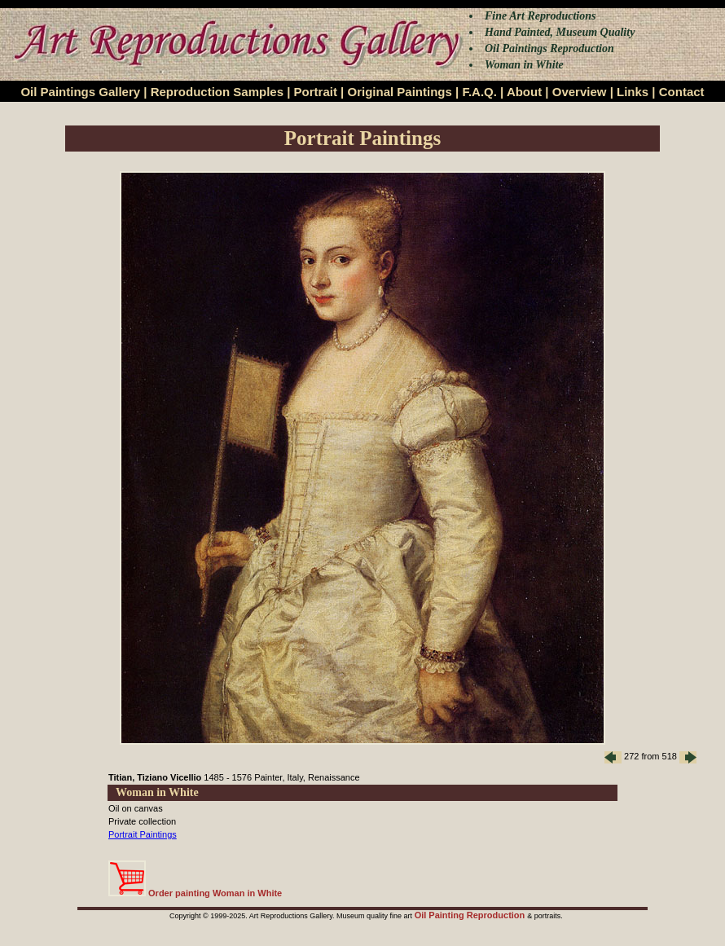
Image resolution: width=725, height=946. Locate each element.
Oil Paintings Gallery (80, 92)
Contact (682, 92)
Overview (579, 92)
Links (632, 92)
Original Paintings (399, 92)
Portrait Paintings (142, 834)
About (524, 92)
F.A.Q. (479, 92)
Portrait (315, 92)
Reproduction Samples (217, 92)
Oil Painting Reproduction (471, 915)
